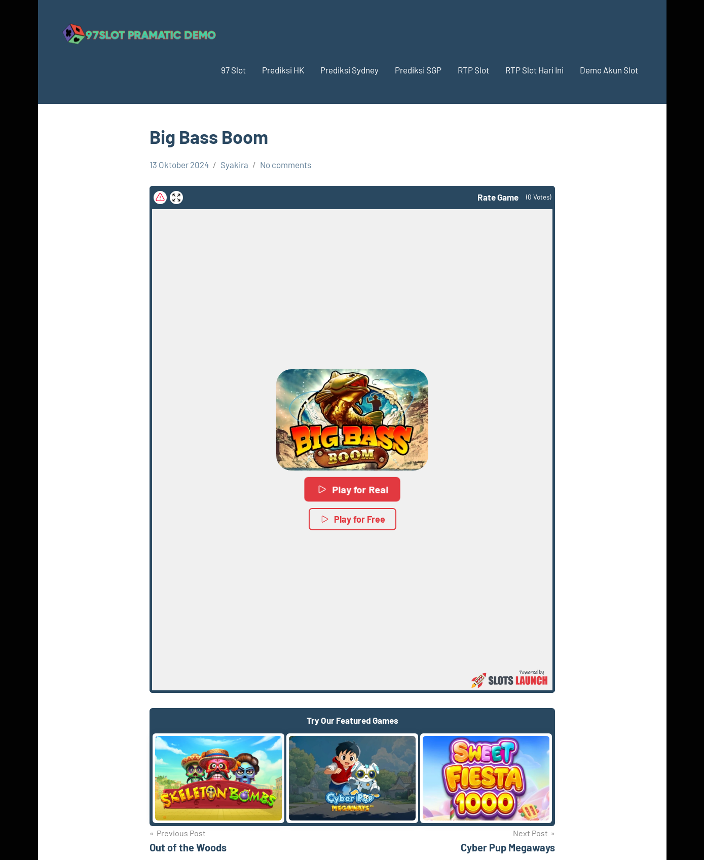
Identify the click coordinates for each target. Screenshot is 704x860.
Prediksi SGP (418, 70)
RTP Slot (473, 70)
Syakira (234, 165)
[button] (352, 420)
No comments (285, 165)
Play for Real (352, 489)
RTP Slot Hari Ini (534, 70)
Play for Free (352, 519)
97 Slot (233, 70)
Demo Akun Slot (609, 70)
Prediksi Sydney (349, 70)
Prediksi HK (283, 70)
